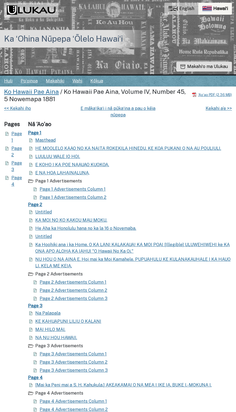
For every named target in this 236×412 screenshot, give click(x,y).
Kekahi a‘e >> (219, 108)
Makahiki (55, 80)
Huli (8, 80)
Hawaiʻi (217, 10)
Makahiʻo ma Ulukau (204, 66)
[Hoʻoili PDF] (212, 94)
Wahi (77, 80)
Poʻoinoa (29, 80)
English (181, 8)
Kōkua (96, 80)
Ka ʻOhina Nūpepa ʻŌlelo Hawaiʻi (63, 39)
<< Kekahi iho (17, 108)
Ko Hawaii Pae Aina (31, 91)
